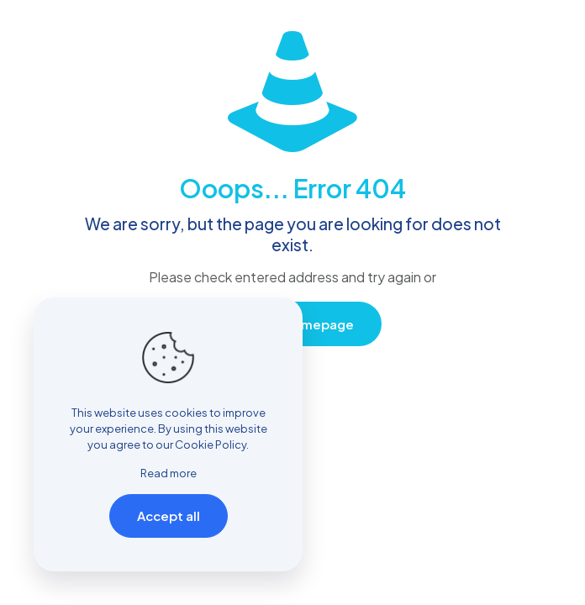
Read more (168, 473)
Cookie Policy (210, 444)
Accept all (168, 515)
